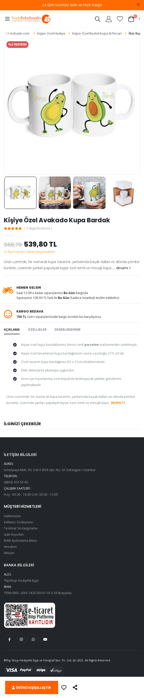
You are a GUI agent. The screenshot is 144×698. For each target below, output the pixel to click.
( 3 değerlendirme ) (38, 228)
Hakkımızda (12, 516)
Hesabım (10, 547)
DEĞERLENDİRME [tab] (68, 329)
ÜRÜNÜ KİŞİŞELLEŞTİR (31, 687)
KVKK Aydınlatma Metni (20, 540)
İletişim (9, 553)
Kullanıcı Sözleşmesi (18, 522)
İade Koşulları (14, 534)
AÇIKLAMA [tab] (12, 329)
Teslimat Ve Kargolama (20, 528)
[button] (97, 20)
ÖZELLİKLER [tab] (37, 329)
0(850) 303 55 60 (16, 482)
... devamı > (122, 267)
